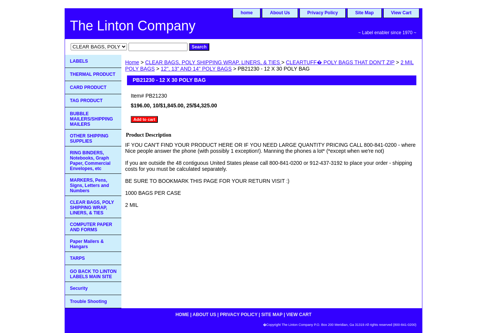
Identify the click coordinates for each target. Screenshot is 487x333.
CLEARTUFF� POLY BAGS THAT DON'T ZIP (340, 62)
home (246, 12)
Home (132, 62)
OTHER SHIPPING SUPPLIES (89, 138)
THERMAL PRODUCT (92, 74)
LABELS (79, 61)
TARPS (77, 258)
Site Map (364, 12)
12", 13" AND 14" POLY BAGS (196, 69)
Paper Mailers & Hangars (87, 244)
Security (79, 288)
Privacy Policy (322, 12)
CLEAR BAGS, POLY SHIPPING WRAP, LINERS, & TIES (213, 62)
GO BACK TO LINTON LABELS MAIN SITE (93, 274)
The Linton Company (132, 25)
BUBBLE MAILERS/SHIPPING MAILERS (91, 119)
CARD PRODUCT (88, 87)
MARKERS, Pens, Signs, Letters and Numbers (89, 185)
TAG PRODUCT (86, 100)
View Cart (401, 12)
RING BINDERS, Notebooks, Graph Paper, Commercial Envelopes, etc (90, 160)
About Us (280, 12)
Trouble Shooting (88, 301)
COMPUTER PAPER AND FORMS (91, 227)
